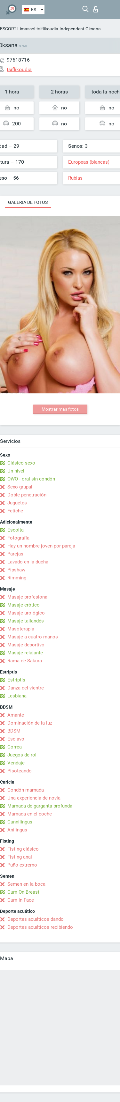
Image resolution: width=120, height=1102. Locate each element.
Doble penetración (26, 495)
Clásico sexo (21, 463)
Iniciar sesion (95, 9)
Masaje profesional (28, 597)
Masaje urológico (26, 613)
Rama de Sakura (24, 661)
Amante (15, 715)
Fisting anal (19, 857)
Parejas (15, 554)
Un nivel (15, 471)
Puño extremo (22, 865)
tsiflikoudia (47, 28)
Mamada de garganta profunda (39, 806)
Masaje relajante (25, 653)
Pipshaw (16, 570)
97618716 (18, 60)
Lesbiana (17, 696)
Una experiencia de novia (33, 798)
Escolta (15, 530)
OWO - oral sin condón (31, 479)
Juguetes (17, 503)
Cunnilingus (19, 822)
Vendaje (16, 763)
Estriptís (16, 680)
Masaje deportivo (25, 645)
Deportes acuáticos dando (35, 919)
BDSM (13, 731)
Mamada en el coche (29, 814)
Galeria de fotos (28, 202)
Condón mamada (25, 790)
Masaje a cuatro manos (32, 637)
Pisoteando (19, 771)
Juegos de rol (21, 755)
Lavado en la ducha (27, 562)
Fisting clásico (23, 849)
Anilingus (17, 830)
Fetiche (15, 511)
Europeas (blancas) (88, 162)
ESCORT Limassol (17, 28)
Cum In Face (20, 900)
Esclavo (15, 739)
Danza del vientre (25, 688)
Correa (14, 747)
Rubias (75, 178)
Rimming (16, 578)
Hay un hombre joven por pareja (41, 546)
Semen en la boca (26, 884)
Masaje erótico (23, 605)
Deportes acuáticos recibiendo (40, 927)
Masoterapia (20, 629)
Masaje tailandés (25, 621)
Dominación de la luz (29, 723)
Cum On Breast (23, 892)
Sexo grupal (19, 487)
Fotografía (18, 538)
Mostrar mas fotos (60, 409)
